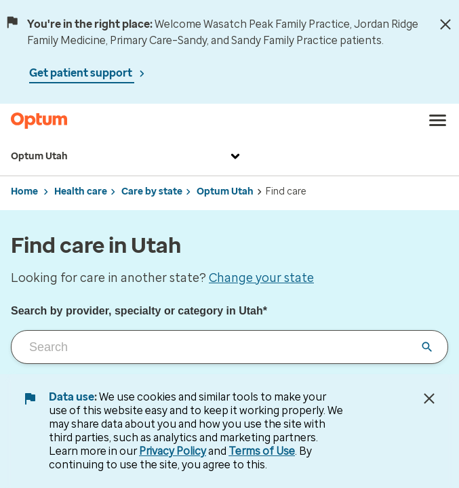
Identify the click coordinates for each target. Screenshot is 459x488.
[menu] (438, 120)
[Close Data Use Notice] (429, 398)
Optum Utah (127, 156)
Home (24, 191)
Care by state (151, 191)
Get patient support (81, 72)
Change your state (261, 277)
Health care (80, 191)
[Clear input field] (427, 347)
